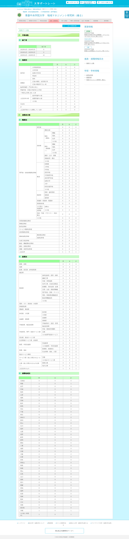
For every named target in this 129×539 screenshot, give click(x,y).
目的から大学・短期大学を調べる (79, 523)
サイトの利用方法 (61, 523)
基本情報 (106, 20)
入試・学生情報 (85, 20)
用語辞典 (50, 523)
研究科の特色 (22, 20)
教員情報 (96, 20)
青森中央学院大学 (37, 9)
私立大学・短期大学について (36, 523)
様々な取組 (64, 20)
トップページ (20, 9)
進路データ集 (90, 63)
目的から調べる (27, 9)
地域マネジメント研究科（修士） (96, 80)
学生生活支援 (43, 20)
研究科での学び (33, 20)
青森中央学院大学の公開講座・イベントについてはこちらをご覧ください (96, 35)
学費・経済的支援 (74, 20)
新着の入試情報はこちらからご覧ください (96, 51)
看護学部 (89, 77)
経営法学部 (89, 75)
